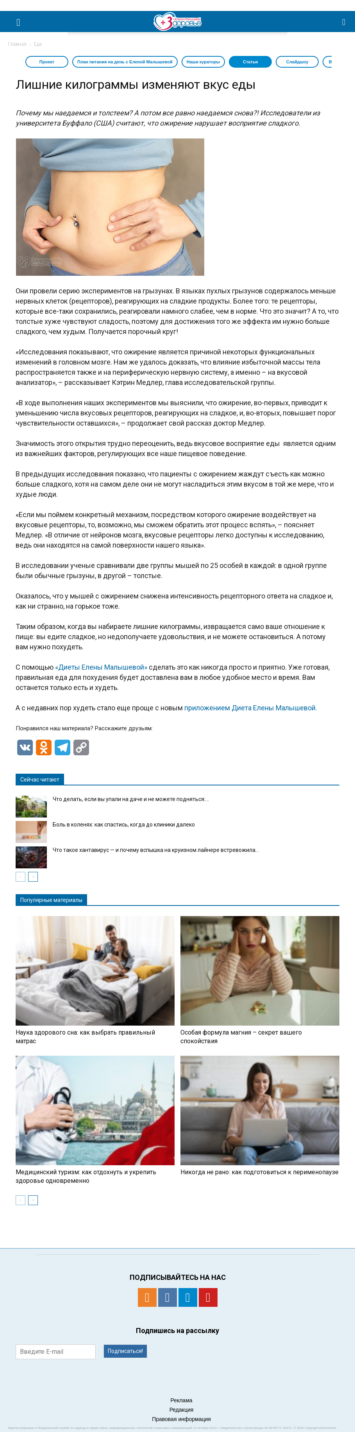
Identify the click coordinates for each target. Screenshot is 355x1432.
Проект (46, 61)
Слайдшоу (297, 61)
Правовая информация (181, 1419)
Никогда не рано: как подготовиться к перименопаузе (259, 1172)
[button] (344, 21)
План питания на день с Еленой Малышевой (125, 61)
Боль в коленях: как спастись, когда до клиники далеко (124, 824)
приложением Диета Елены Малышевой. (250, 708)
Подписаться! (125, 1351)
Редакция (181, 1410)
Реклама (181, 1400)
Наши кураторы (203, 61)
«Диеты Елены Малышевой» (101, 667)
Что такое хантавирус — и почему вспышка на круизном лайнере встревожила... (156, 850)
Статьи (250, 61)
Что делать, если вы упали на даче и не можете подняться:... (131, 799)
